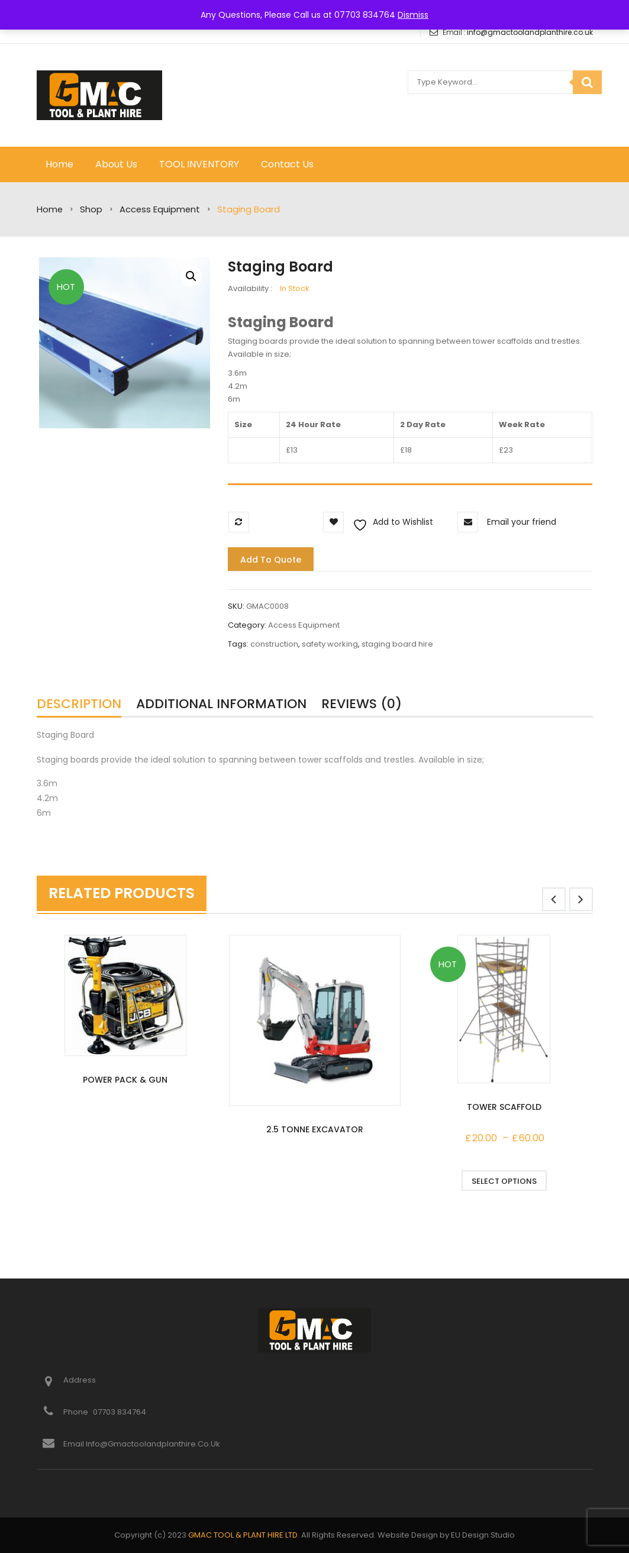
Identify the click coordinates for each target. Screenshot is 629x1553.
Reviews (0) (361, 704)
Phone (76, 1412)
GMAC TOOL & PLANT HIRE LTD (243, 1535)
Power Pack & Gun (125, 1079)
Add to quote (270, 560)
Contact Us (287, 164)
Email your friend (521, 522)
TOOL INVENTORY (199, 164)
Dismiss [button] (413, 15)
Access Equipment (160, 209)
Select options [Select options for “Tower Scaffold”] (504, 1181)
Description (79, 704)
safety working (330, 644)
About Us (116, 164)
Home (59, 164)
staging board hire (397, 644)
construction (274, 644)
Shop (91, 209)
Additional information (221, 704)
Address (79, 1380)
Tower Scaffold (504, 1107)
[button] (191, 276)
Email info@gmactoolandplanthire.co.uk (141, 1443)
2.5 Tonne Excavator (314, 1129)
